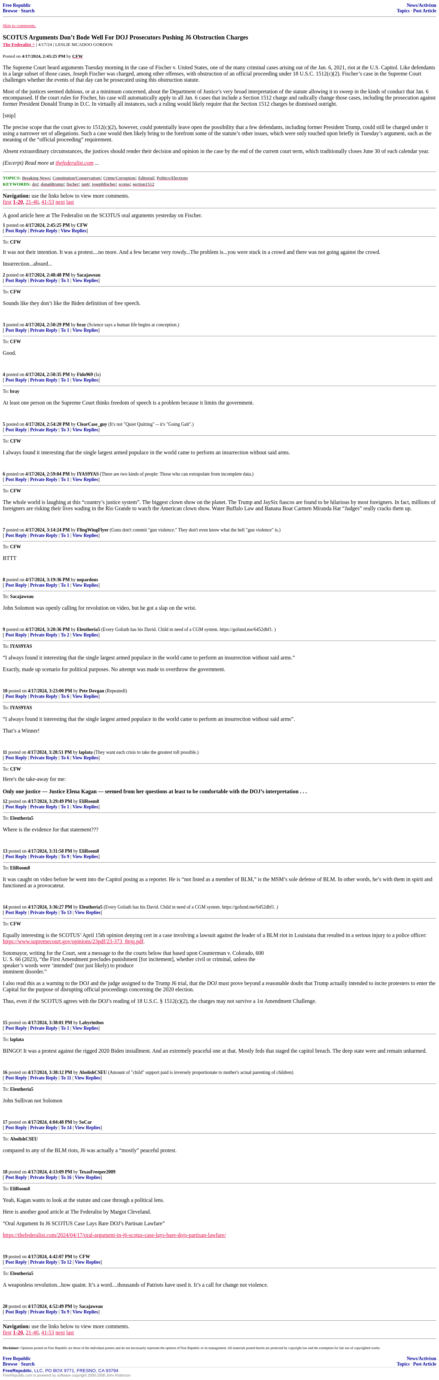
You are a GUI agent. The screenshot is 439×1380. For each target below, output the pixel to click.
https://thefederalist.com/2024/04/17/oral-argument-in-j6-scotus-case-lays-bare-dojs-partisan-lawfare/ (114, 1235)
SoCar (85, 1122)
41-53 (47, 202)
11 (5, 752)
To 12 (66, 1262)
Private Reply (44, 230)
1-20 (18, 202)
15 (5, 1022)
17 (5, 1122)
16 (5, 1072)
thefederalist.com (75, 163)
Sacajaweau (88, 275)
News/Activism (421, 5)
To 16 (66, 1177)
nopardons (87, 579)
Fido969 (85, 374)
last (70, 202)
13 (5, 851)
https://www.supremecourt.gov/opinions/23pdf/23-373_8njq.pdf (73, 941)
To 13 (66, 912)
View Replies (73, 230)
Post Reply (16, 230)
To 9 (65, 856)
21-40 (32, 202)
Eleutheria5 (88, 629)
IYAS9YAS (88, 474)
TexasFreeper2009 (97, 1171)
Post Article (424, 10)
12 (5, 801)
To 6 (65, 696)
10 (5, 690)
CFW (82, 225)
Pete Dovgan (91, 690)
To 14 (66, 1127)
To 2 (65, 635)
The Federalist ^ (19, 44)
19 (5, 1256)
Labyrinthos (91, 1022)
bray (81, 324)
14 (5, 907)
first (7, 202)
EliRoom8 (89, 801)
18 (5, 1171)
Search (28, 10)
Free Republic (17, 5)
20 (5, 1306)
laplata (86, 752)
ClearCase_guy (92, 424)
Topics (403, 10)
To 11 (66, 1077)
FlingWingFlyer (93, 530)
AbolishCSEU (93, 1072)
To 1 (65, 280)
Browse (10, 10)
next (60, 202)
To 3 (65, 429)
